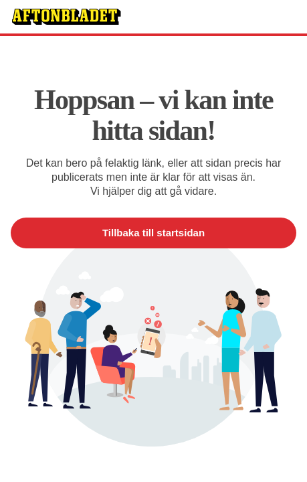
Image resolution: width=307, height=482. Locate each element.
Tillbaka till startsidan (153, 232)
